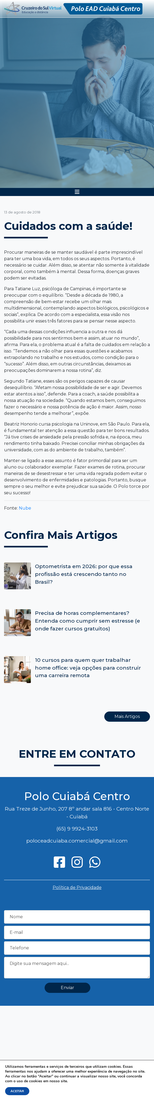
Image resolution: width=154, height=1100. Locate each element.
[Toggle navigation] (77, 192)
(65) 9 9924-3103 (77, 828)
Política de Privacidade (77, 887)
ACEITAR (17, 1091)
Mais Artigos (127, 716)
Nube (25, 508)
